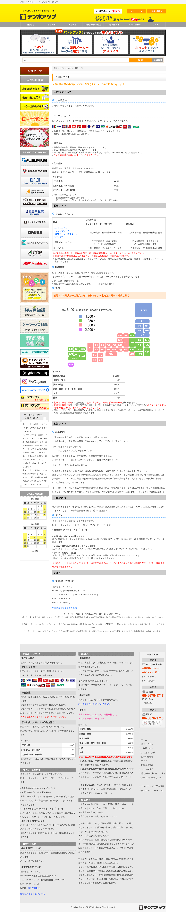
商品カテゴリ (59, 68)
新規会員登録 (147, 765)
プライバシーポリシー (151, 777)
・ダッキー (58, 237)
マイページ (146, 761)
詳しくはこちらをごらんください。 (94, 704)
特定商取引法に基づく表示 (64, 608)
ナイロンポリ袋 (30, 449)
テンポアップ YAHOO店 (152, 790)
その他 (68, 68)
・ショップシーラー (62, 231)
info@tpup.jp (34, 888)
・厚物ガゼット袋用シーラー (66, 234)
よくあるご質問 (148, 752)
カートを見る (147, 769)
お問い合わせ (147, 756)
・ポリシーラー (60, 228)
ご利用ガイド (147, 748)
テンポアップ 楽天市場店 (152, 786)
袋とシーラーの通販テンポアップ (45, 2)
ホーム (144, 740)
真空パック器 (38, 442)
